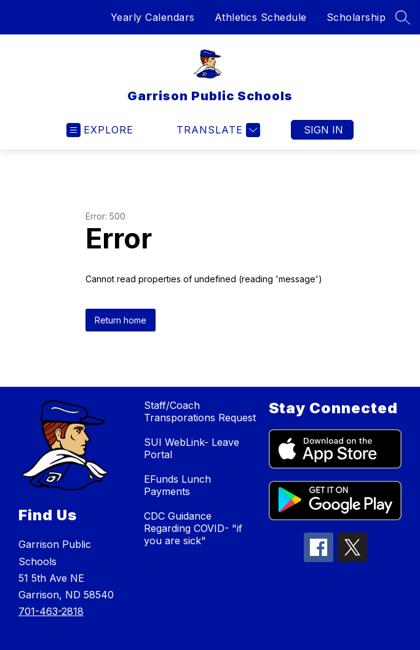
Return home (120, 320)
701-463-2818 (51, 611)
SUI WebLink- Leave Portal (191, 448)
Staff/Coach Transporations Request (200, 411)
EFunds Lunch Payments (177, 485)
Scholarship (356, 17)
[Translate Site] (216, 130)
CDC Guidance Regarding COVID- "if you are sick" (193, 528)
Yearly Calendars (153, 17)
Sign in (323, 130)
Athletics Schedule (261, 17)
